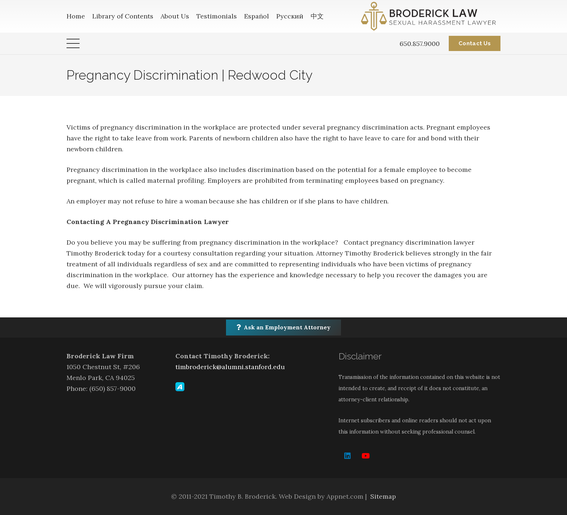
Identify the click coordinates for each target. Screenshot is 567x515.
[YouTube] (366, 456)
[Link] (430, 16)
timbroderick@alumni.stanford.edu (230, 367)
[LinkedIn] (347, 456)
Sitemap (383, 496)
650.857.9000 (420, 43)
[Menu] (73, 43)
